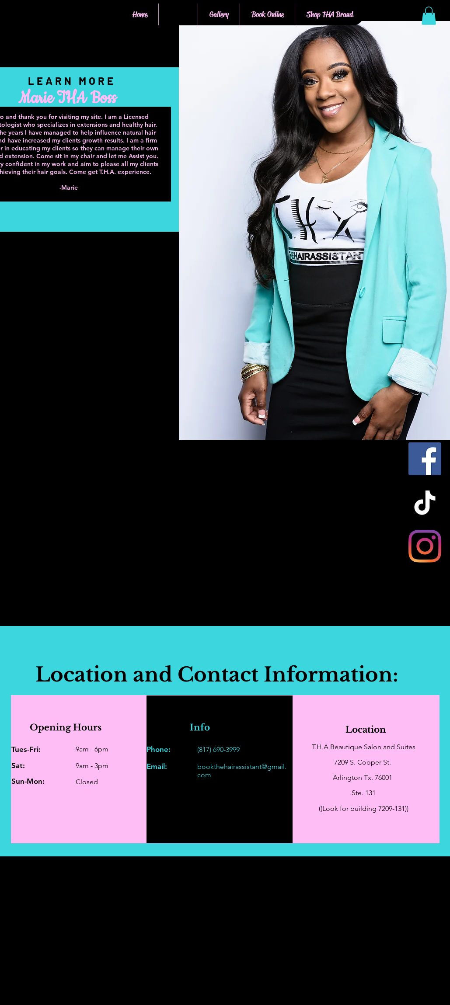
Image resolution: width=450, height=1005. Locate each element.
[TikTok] (424, 502)
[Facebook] (424, 458)
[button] (428, 16)
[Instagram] (424, 546)
